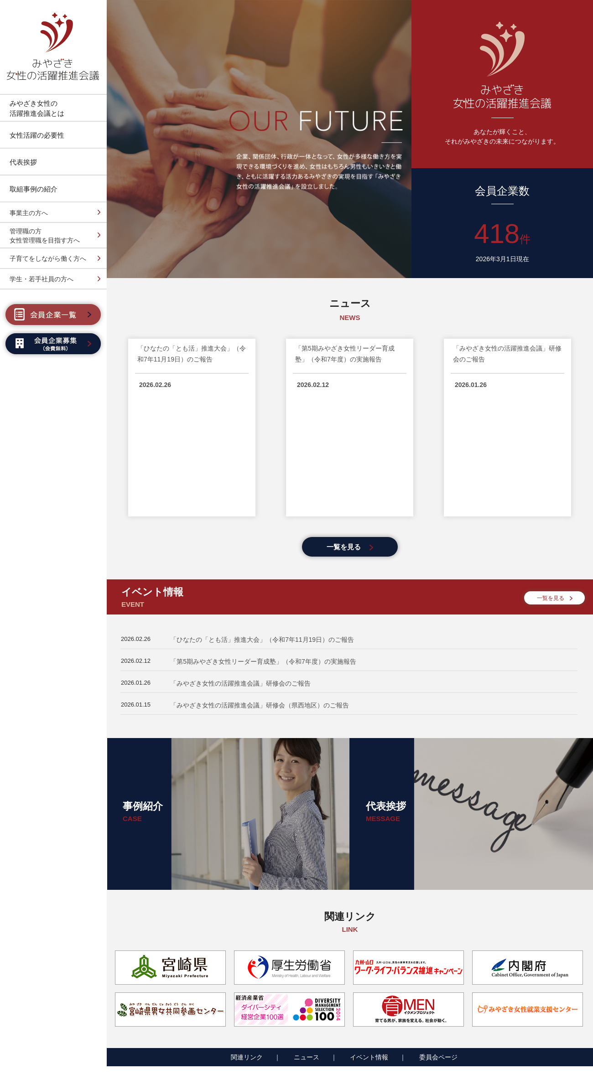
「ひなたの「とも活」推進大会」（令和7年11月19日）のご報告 (262, 519)
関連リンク (247, 936)
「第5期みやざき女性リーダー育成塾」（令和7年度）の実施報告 (263, 541)
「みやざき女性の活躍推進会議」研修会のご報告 (240, 563)
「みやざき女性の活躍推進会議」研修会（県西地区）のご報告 (259, 585)
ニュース (306, 936)
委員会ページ (438, 936)
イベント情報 (369, 936)
